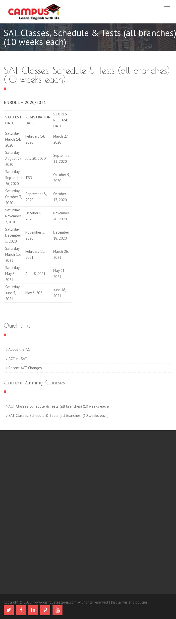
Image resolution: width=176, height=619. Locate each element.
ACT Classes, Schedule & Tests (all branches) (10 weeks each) (57, 406)
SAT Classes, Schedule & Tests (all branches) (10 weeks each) (57, 415)
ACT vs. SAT (16, 358)
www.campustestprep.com (55, 602)
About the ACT (19, 349)
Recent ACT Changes (24, 367)
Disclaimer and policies (129, 602)
